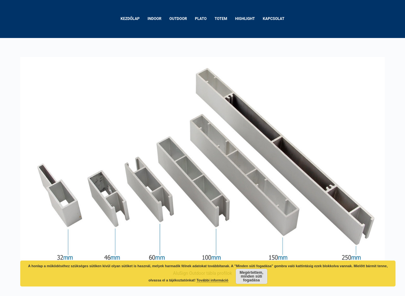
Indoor (154, 18)
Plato (201, 18)
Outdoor (178, 18)
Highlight (245, 18)
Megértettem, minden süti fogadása (251, 276)
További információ (212, 280)
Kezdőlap (130, 18)
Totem (221, 18)
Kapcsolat (273, 18)
